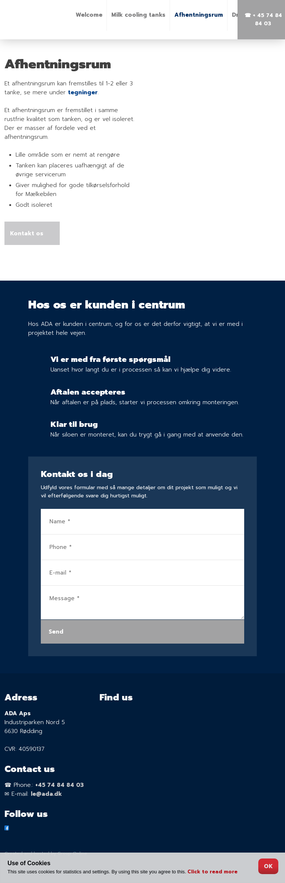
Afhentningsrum (198, 15)
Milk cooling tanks (138, 15)
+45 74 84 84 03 (59, 785)
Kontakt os (28, 233)
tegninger (83, 92)
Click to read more (212, 871)
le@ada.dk (46, 794)
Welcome (89, 15)
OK (268, 866)
